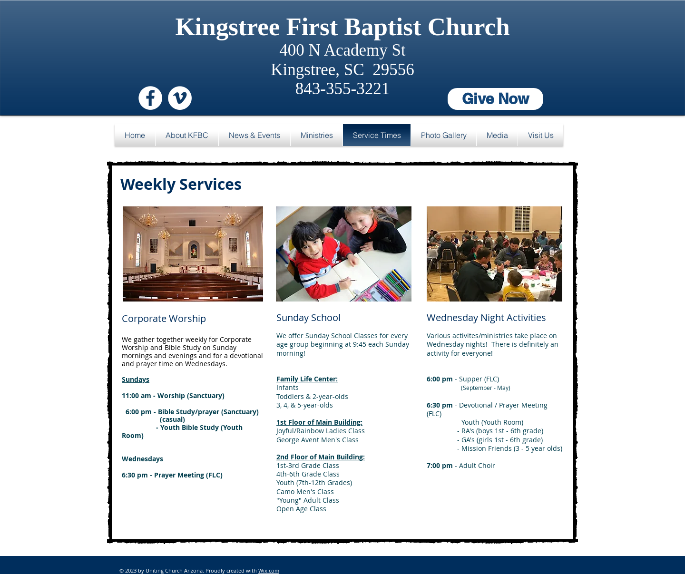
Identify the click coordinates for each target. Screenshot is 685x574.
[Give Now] (495, 99)
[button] (187, 135)
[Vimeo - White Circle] (180, 98)
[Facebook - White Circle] (150, 98)
